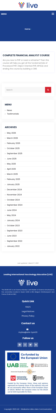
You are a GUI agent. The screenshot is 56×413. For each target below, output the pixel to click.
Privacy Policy (28, 316)
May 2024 (11, 215)
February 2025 (13, 179)
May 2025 (11, 164)
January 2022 (13, 246)
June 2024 (12, 210)
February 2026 (13, 143)
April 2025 (11, 169)
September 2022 (14, 241)
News (9, 110)
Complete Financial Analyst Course (26, 55)
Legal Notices (28, 311)
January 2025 (13, 184)
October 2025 (13, 148)
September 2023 (14, 230)
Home (27, 29)
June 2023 (12, 236)
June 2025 (11, 158)
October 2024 (13, 200)
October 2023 (13, 225)
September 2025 (14, 153)
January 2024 (13, 220)
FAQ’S (28, 307)
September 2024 (14, 205)
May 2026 (11, 133)
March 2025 (12, 174)
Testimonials (13, 114)
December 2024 (14, 189)
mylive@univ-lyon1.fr (28, 332)
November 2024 (14, 194)
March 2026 (12, 138)
